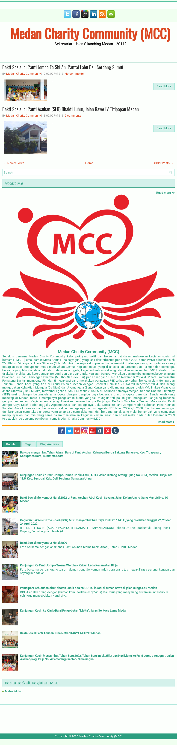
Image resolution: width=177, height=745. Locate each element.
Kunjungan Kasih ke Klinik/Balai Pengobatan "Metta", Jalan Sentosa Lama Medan (73, 610)
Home (89, 163)
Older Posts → (163, 163)
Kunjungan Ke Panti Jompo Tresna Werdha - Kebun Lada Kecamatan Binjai (69, 565)
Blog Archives (49, 444)
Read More (164, 86)
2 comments (73, 115)
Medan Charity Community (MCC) (90, 33)
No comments (74, 73)
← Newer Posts (14, 163)
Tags (28, 444)
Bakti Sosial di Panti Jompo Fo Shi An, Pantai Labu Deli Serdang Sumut (63, 67)
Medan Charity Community (23, 73)
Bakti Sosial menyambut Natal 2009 (43, 543)
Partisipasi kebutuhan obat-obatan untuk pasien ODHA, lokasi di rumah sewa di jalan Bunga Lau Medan (88, 588)
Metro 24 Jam (14, 691)
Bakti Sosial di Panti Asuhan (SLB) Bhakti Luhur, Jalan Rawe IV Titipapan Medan (70, 109)
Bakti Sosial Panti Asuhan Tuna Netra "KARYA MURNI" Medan (60, 633)
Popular (11, 444)
